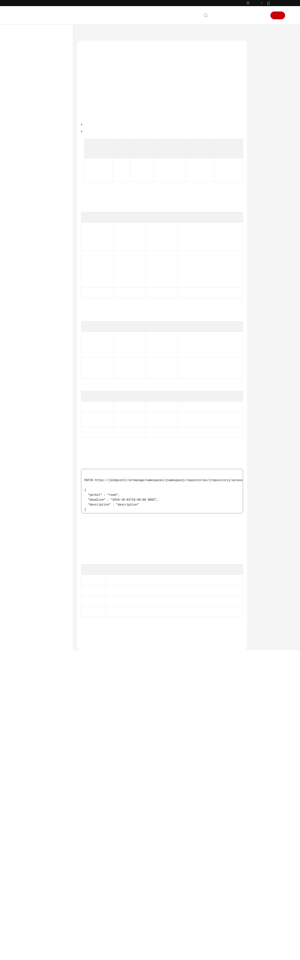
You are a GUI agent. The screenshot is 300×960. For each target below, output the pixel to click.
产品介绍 (26, 72)
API (27, 150)
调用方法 (262, 75)
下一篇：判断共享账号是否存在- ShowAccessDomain (117, 866)
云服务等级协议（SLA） (38, 421)
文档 (225, 15)
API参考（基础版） (34, 119)
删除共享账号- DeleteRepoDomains (47, 216)
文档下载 (26, 383)
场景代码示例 (30, 360)
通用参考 (26, 397)
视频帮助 (26, 375)
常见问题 (26, 367)
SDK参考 (26, 352)
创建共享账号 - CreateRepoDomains (48, 191)
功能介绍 (262, 57)
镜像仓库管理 (38, 165)
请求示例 (262, 122)
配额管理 (35, 305)
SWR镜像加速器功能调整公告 (191, 906)
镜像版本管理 (38, 173)
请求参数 (262, 103)
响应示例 (262, 131)
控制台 (249, 15)
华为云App (278, 3)
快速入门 (26, 80)
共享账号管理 (38, 181)
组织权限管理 (38, 258)
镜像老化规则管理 (41, 289)
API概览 (30, 142)
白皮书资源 (28, 429)
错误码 (260, 159)
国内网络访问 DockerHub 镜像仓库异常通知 (201, 900)
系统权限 (26, 444)
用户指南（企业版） (35, 95)
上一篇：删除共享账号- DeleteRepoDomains (111, 859)
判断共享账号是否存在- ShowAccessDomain (49, 240)
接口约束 (262, 66)
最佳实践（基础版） (35, 103)
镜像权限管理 (38, 266)
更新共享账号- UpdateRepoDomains (49, 228)
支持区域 (26, 437)
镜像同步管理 (38, 273)
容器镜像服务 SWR (107, 34)
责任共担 (26, 413)
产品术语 (26, 405)
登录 (261, 15)
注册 (277, 15)
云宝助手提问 (90, 921)
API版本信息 (38, 250)
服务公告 (26, 64)
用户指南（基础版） (35, 87)
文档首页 (83, 34)
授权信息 (262, 84)
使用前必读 (32, 126)
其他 (32, 312)
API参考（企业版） (34, 344)
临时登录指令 (38, 297)
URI (258, 94)
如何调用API (33, 134)
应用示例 (30, 320)
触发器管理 (37, 281)
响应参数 (262, 112)
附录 (28, 336)
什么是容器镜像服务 (185, 918)
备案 (236, 15)
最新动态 (26, 56)
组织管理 (35, 158)
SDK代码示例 (264, 140)
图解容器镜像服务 (183, 912)
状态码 (260, 149)
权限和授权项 (33, 328)
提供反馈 (116, 902)
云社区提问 (112, 921)
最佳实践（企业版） (35, 111)
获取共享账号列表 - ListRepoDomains (47, 203)
